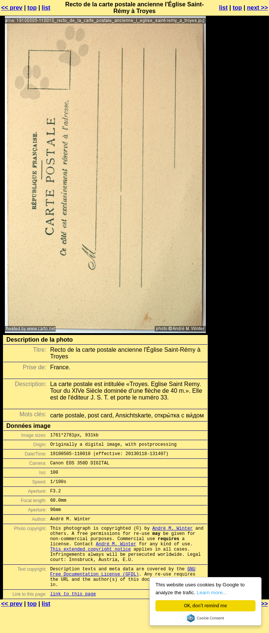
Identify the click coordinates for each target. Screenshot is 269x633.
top (32, 7)
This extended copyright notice (90, 566)
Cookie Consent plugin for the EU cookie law (205, 618)
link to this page (73, 618)
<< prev (11, 7)
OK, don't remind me (205, 605)
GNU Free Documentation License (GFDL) (122, 592)
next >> (257, 7)
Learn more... (212, 592)
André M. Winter (172, 540)
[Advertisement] (239, 191)
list (46, 7)
